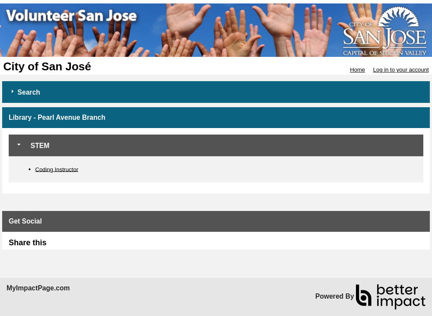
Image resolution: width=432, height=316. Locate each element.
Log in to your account (401, 69)
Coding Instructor (56, 169)
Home (357, 69)
